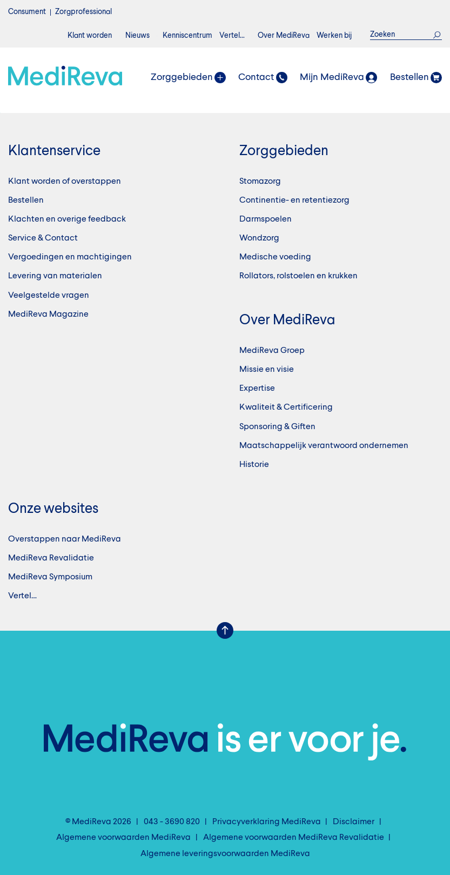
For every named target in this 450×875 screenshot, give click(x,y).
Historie (254, 464)
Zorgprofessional (83, 12)
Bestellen (26, 200)
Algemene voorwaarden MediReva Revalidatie (293, 837)
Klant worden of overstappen (64, 181)
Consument (27, 12)
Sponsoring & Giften (277, 427)
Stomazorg (260, 181)
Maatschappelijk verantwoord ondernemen (323, 446)
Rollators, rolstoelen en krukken (298, 276)
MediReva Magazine (48, 314)
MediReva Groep (272, 350)
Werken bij (334, 35)
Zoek (437, 34)
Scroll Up (225, 630)
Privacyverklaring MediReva (266, 822)
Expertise (257, 388)
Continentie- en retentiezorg (294, 200)
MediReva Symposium (50, 577)
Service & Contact (43, 238)
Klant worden (90, 35)
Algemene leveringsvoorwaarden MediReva (225, 854)
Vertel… (232, 35)
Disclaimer (353, 822)
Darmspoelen (265, 219)
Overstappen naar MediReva (64, 539)
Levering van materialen (55, 276)
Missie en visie (266, 369)
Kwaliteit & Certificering (286, 407)
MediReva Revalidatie (51, 558)
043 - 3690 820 (172, 822)
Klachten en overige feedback (67, 219)
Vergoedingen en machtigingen (70, 257)
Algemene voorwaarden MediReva (123, 837)
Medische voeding (275, 257)
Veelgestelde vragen (48, 295)
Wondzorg (259, 238)
